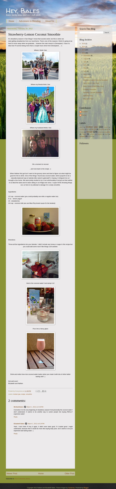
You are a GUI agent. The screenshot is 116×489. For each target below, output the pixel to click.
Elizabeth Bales (19, 423)
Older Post (69, 473)
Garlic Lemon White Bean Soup (93, 86)
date (88, 129)
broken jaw (16, 394)
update (82, 136)
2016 (83, 43)
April (85, 71)
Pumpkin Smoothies (89, 89)
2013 (83, 50)
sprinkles (92, 134)
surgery (99, 134)
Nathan (84, 115)
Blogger (86, 488)
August (85, 59)
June (85, 65)
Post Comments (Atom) (22, 479)
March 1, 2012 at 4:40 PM (35, 407)
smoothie (29, 394)
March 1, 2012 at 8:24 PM (36, 423)
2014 (83, 46)
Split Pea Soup (88, 95)
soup (84, 134)
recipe (23, 394)
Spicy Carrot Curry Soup (91, 83)
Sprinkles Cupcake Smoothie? (93, 92)
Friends (82, 132)
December (87, 55)
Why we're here (88, 99)
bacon (81, 127)
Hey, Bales (23, 10)
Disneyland (102, 129)
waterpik (90, 136)
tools (106, 134)
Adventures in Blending (29, 21)
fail (107, 129)
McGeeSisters (18, 407)
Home (11, 21)
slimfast (100, 132)
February (86, 77)
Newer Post (12, 473)
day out (93, 129)
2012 (83, 53)
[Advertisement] (94, 181)
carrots (106, 127)
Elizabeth (85, 112)
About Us (49, 21)
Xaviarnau (71, 488)
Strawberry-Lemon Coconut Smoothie (95, 80)
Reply (15, 417)
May (85, 68)
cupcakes (82, 129)
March (85, 74)
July (84, 62)
